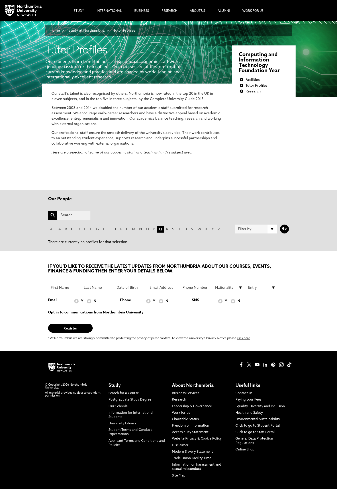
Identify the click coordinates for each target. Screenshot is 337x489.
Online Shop (244, 449)
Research (253, 91)
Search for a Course (123, 393)
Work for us (181, 413)
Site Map (178, 475)
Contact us (243, 393)
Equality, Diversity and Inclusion (260, 406)
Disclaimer (180, 445)
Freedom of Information (190, 426)
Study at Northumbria (87, 31)
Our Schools (117, 406)
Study (114, 385)
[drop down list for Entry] (262, 287)
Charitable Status (185, 419)
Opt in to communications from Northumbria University (95, 312)
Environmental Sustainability (257, 419)
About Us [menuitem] (197, 11)
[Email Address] (163, 287)
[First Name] (65, 287)
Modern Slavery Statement (192, 452)
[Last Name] (98, 287)
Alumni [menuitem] (224, 11)
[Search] (73, 215)
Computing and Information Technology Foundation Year (259, 63)
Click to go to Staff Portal (255, 432)
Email (52, 300)
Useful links (247, 385)
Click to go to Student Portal (257, 426)
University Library (122, 423)
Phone (125, 300)
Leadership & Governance (192, 406)
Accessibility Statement (190, 432)
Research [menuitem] (169, 11)
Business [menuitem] (141, 11)
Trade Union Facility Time (191, 458)
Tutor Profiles (124, 31)
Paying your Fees (248, 399)
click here (243, 338)
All (52, 229)
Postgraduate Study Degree (129, 399)
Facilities (252, 80)
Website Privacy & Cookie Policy (197, 438)
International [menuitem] (109, 11)
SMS (195, 300)
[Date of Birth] (130, 287)
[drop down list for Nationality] (229, 287)
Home (55, 31)
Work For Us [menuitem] (252, 11)
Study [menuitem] (79, 11)
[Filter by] (256, 229)
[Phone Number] (196, 287)
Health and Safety (249, 413)
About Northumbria (193, 385)
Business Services (185, 393)
